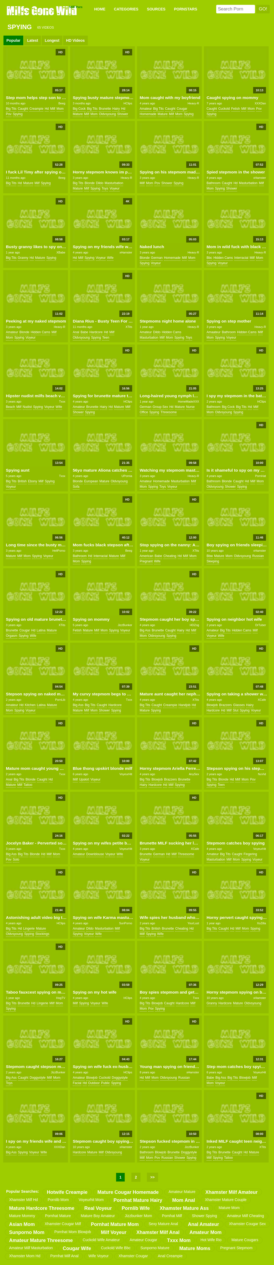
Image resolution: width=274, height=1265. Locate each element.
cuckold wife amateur (101, 1240)
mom (60, 109)
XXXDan (260, 103)
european (91, 481)
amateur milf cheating (245, 1216)
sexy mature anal (163, 1224)
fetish (235, 109)
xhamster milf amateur (231, 1192)
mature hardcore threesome (41, 1208)
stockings (42, 934)
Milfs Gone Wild (42, 10)
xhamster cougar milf (63, 1224)
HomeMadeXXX (188, 401)
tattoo (28, 785)
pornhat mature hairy (137, 1200)
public (105, 1083)
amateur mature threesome (41, 1240)
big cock (79, 109)
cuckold (224, 109)
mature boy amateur (98, 1216)
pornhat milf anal (64, 1256)
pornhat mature (58, 1216)
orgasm (11, 636)
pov (9, 114)
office (144, 412)
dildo (99, 183)
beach (10, 407)
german (156, 258)
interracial (241, 258)
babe (84, 332)
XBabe (60, 252)
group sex (160, 407)
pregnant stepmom (236, 1248)
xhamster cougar (133, 1256)
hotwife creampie (67, 1192)
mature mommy (22, 1216)
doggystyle (37, 1078)
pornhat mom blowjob (72, 1232)
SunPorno (125, 923)
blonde (89, 183)
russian (258, 556)
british (22, 481)
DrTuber (260, 625)
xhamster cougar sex (247, 1224)
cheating (169, 556)
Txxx (62, 401)
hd (47, 109)
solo (16, 859)
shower (122, 114)
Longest (52, 40)
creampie (36, 109)
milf (52, 109)
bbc (209, 258)
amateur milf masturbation (31, 1248)
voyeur (114, 188)
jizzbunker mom (138, 1216)
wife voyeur (99, 1256)
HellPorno (58, 550)
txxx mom (179, 1240)
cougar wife (77, 1248)
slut (235, 710)
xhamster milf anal (158, 1232)
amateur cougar (143, 1240)
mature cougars (244, 1240)
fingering (250, 854)
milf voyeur (114, 1232)
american (146, 556)
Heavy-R (193, 103)
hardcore (95, 332)
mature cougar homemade (128, 1192)
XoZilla (261, 923)
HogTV (60, 997)
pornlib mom (58, 1200)
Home (99, 9)
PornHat (260, 476)
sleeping (213, 561)
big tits (11, 109)
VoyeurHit (125, 774)
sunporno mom (26, 1232)
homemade (148, 114)
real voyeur (98, 1208)
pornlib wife (136, 1208)
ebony (32, 481)
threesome (169, 412)
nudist (27, 407)
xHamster (259, 177)
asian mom (22, 1224)
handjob (184, 705)
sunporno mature (154, 1248)
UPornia (126, 476)
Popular (13, 40)
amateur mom (205, 1232)
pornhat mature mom (115, 1224)
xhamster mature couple (226, 1200)
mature (78, 114)
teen (105, 337)
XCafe (262, 699)
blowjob (212, 705)
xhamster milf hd (23, 1200)
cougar (182, 109)
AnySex (194, 774)
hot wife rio (211, 1240)
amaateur (213, 332)
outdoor (94, 1083)
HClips (128, 103)
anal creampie (170, 1256)
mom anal (183, 1200)
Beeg (61, 103)
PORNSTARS (185, 9)
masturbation (114, 183)
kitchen (30, 705)
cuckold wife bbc (115, 1248)
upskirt (84, 779)
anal (76, 332)
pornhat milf (172, 1216)
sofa (76, 486)
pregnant (146, 561)
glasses (239, 705)
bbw (210, 556)
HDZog (194, 625)
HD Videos (75, 40)
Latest (32, 40)
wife (110, 258)
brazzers (225, 705)
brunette (105, 109)
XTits (128, 326)
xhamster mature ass (184, 1208)
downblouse (95, 854)
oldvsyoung (107, 114)
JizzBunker (125, 625)
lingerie (29, 928)
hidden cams (223, 258)
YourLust (193, 923)
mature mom (229, 1208)
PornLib (60, 699)
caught (23, 109)
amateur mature (182, 1192)
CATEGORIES (126, 9)
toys (105, 188)
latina (41, 630)
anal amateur (203, 1224)
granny (23, 258)
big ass (145, 630)
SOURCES (156, 9)
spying (18, 114)
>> (152, 1177)
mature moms (194, 1248)
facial (77, 1083)
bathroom (213, 183)
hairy (116, 109)
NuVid (262, 774)
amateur (146, 109)
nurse (190, 407)
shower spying (204, 1216)
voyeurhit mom (91, 1200)
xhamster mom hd (24, 1256)
